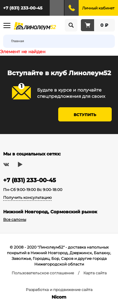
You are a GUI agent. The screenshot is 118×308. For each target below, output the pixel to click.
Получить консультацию (27, 197)
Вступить (85, 114)
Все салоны (14, 219)
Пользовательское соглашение (43, 273)
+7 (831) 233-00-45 (22, 7)
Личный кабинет (98, 8)
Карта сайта (95, 273)
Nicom (59, 297)
